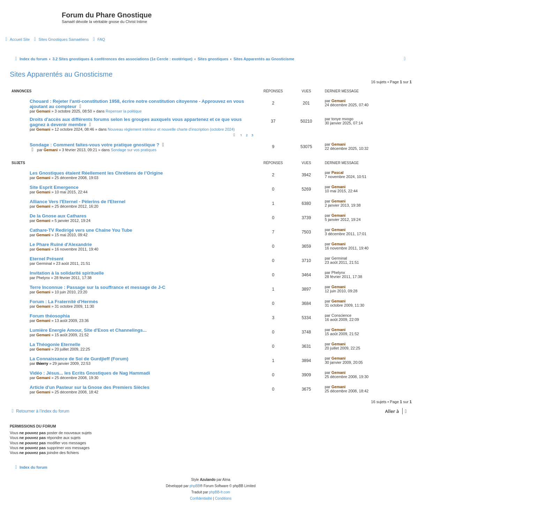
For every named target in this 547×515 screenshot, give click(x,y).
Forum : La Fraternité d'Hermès (64, 301)
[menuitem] (16, 39)
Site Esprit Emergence (54, 187)
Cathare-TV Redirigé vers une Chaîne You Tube (81, 230)
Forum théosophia (50, 315)
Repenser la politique (124, 111)
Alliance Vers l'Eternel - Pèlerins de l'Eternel (78, 201)
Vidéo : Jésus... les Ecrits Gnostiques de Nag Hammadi (90, 373)
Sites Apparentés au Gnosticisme (61, 74)
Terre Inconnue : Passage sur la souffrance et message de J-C (97, 287)
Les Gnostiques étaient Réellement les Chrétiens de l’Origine (96, 173)
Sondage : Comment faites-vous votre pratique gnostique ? (94, 144)
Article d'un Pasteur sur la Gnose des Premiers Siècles (89, 387)
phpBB (194, 486)
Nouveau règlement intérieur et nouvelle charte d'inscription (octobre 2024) (171, 129)
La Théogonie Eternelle (55, 344)
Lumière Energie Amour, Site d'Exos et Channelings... (88, 330)
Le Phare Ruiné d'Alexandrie (61, 244)
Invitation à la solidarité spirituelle (67, 273)
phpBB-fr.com (219, 492)
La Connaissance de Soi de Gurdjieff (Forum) (79, 358)
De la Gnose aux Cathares (58, 215)
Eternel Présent (46, 258)
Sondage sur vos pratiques (134, 150)
